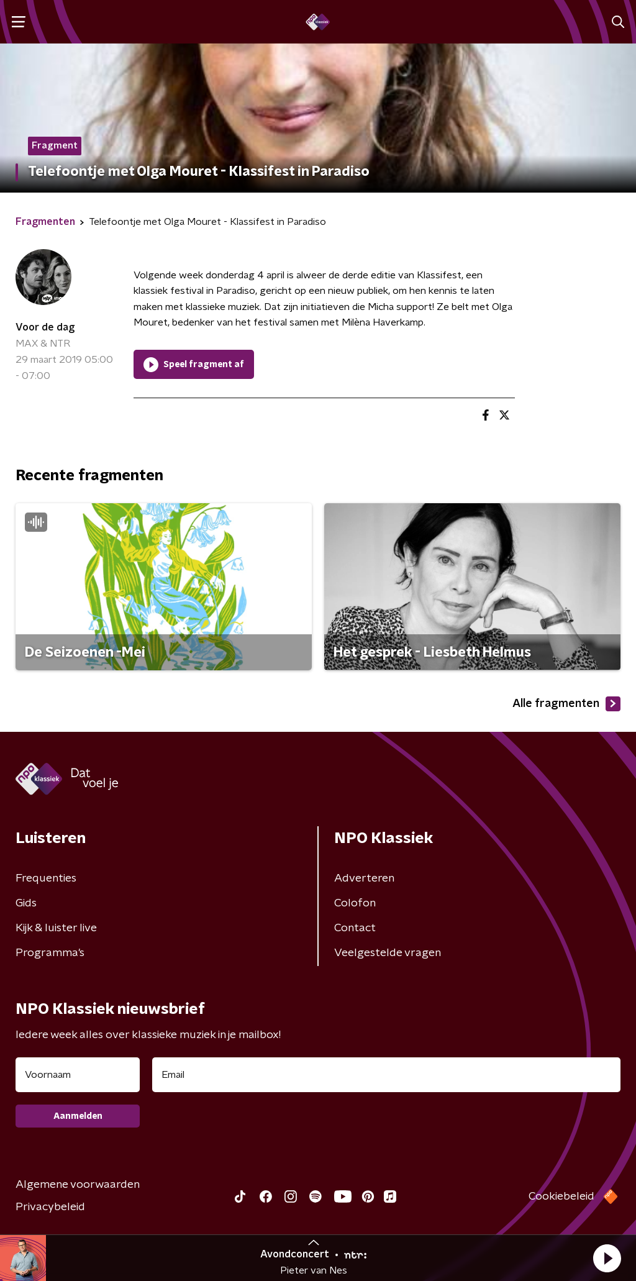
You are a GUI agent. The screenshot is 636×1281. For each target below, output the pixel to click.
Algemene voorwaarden (78, 1184)
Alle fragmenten (566, 703)
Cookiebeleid (561, 1196)
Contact (355, 928)
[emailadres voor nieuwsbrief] (386, 1074)
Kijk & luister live (56, 928)
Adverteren (364, 878)
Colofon (355, 903)
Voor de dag (45, 327)
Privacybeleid (50, 1207)
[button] (607, 1258)
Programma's (50, 953)
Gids (26, 903)
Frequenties (46, 878)
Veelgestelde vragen (387, 953)
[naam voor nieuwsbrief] (78, 1074)
